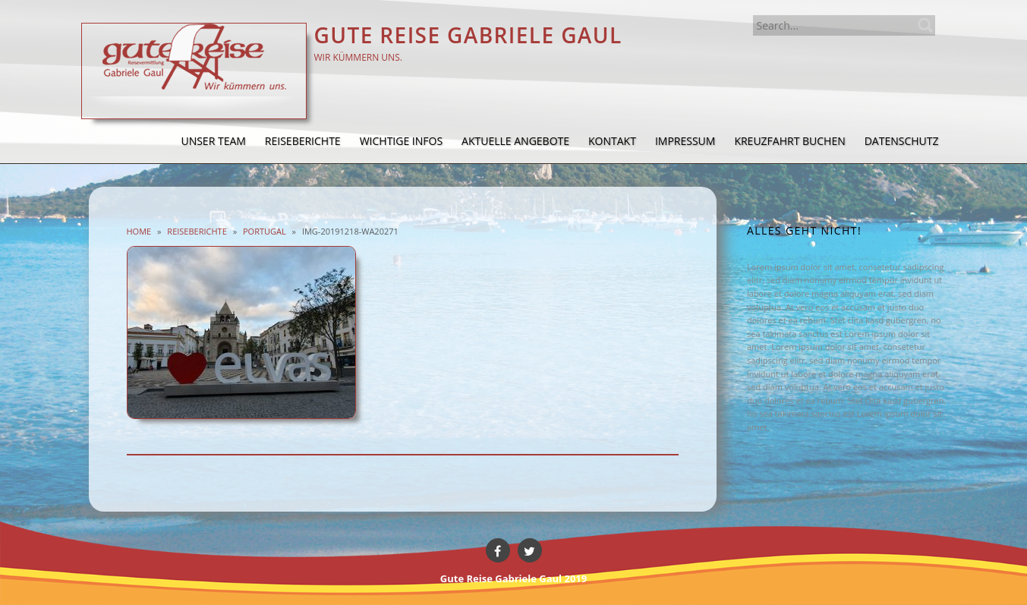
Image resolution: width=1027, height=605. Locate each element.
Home (139, 231)
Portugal (264, 231)
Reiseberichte (196, 231)
